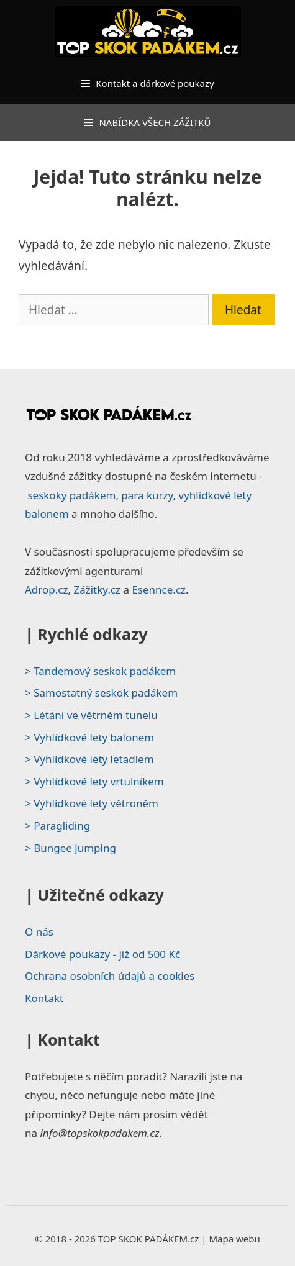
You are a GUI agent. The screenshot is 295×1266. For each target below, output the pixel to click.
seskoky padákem (71, 495)
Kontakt (44, 998)
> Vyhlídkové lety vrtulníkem (94, 781)
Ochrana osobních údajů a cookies (109, 976)
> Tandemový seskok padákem (100, 671)
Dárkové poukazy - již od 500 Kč (102, 954)
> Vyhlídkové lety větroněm (91, 803)
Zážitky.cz (96, 589)
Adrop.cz (46, 589)
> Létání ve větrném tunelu (91, 715)
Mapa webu (234, 1238)
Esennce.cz (159, 589)
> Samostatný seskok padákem (101, 692)
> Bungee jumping (70, 848)
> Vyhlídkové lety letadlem (89, 759)
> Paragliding (57, 825)
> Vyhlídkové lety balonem (89, 737)
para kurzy (147, 495)
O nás (39, 932)
